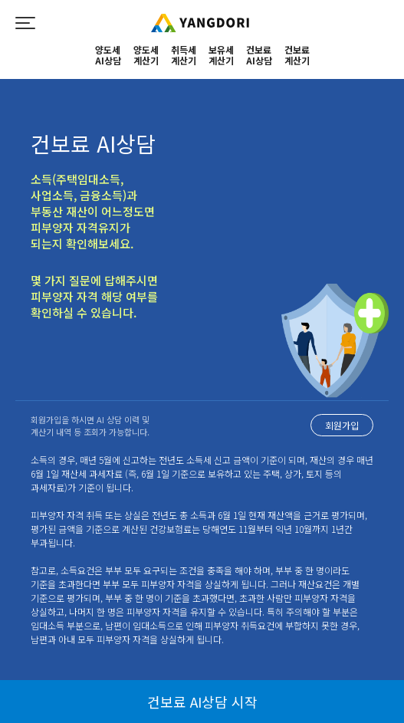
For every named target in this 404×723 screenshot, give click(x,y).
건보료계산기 (297, 55)
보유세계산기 (221, 55)
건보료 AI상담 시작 (202, 701)
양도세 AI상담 (108, 55)
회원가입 (342, 425)
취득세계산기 (183, 55)
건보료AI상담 (259, 55)
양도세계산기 (146, 55)
